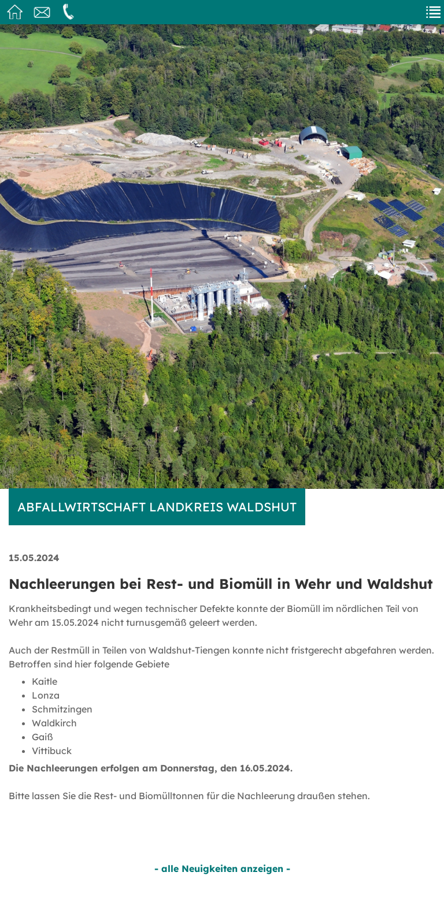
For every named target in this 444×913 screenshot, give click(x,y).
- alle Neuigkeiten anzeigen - (222, 868)
